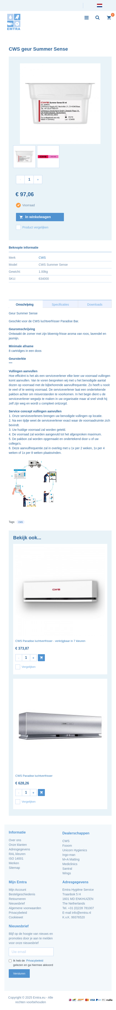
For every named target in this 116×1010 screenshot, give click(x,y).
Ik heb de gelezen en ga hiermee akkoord (31, 963)
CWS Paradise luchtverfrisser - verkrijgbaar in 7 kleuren (50, 641)
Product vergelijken (32, 227)
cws (20, 522)
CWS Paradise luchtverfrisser (34, 775)
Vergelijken (25, 666)
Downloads (94, 304)
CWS (42, 257)
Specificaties (60, 304)
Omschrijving (24, 304)
